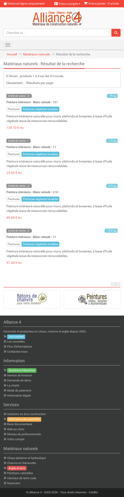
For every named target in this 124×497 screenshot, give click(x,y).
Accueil (12, 54)
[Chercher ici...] (57, 33)
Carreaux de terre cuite (21, 478)
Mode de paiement (19, 390)
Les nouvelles (16, 341)
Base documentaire (19, 424)
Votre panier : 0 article (101, 3)
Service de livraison (19, 375)
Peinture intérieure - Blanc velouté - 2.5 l (32, 192)
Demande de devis (19, 380)
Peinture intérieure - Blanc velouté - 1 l (31, 147)
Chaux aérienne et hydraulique (26, 458)
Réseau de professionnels (24, 434)
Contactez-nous (17, 351)
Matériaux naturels (36, 54)
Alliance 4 (35, 492)
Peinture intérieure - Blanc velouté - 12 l (31, 102)
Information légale (19, 395)
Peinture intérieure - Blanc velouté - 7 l (31, 237)
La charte (13, 385)
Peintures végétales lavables (40, 109)
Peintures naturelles (20, 473)
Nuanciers (13, 483)
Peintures (13, 109)
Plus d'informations (19, 346)
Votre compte (67, 3)
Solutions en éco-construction (26, 414)
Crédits (93, 492)
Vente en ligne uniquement (24, 3)
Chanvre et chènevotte (21, 463)
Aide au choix (15, 429)
